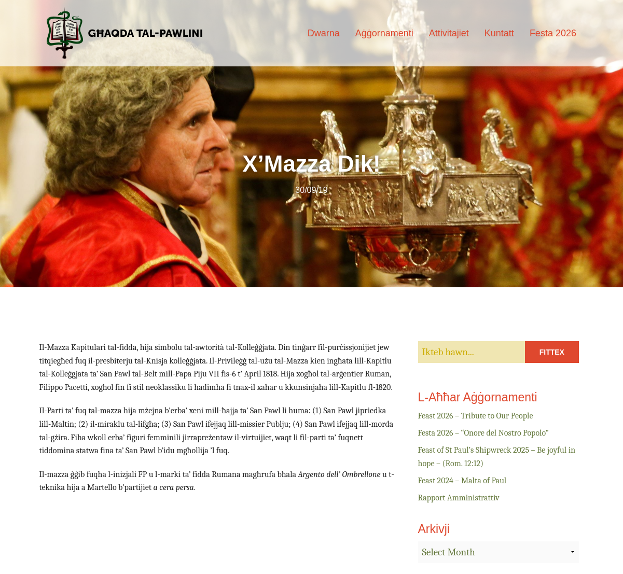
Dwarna (324, 33)
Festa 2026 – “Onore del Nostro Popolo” (483, 433)
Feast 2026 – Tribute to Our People (475, 416)
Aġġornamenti (384, 33)
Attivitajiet (449, 33)
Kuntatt (499, 33)
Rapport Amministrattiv (459, 497)
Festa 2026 (553, 33)
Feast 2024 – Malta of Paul (462, 480)
